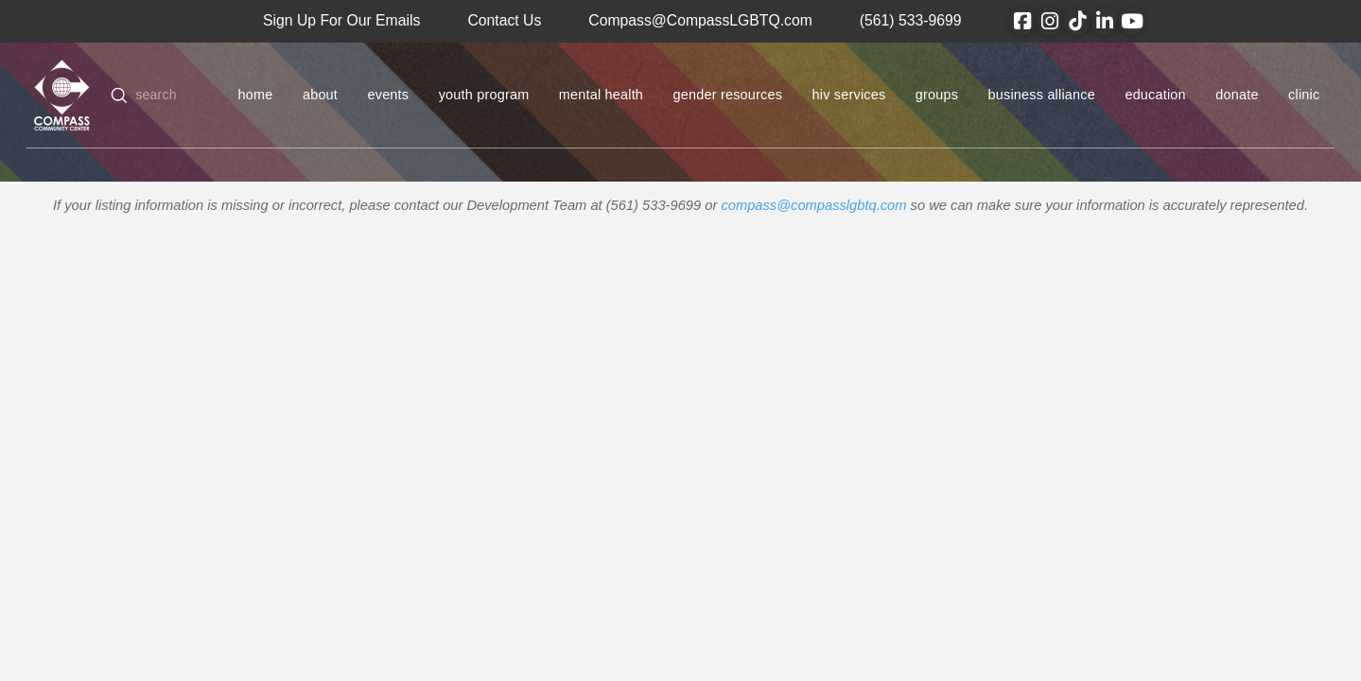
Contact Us (504, 20)
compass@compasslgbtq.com (813, 205)
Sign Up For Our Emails (341, 20)
